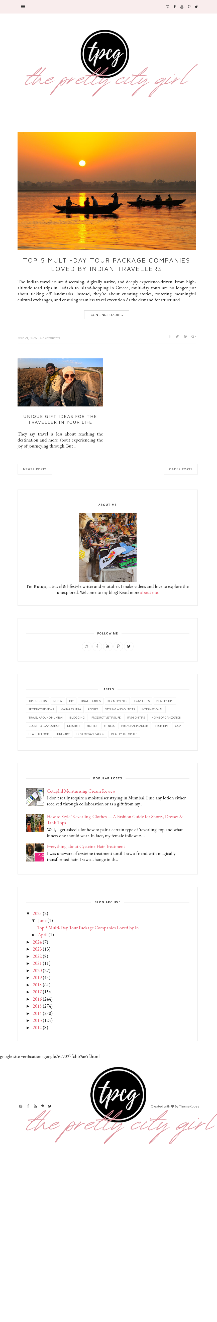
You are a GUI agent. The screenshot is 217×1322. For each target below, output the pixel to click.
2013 (37, 1020)
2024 (37, 942)
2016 (37, 999)
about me (149, 592)
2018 (37, 985)
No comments (50, 338)
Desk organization (90, 734)
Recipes (93, 709)
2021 (37, 963)
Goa (178, 725)
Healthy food (39, 734)
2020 (37, 970)
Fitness (109, 725)
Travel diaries (90, 701)
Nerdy (57, 701)
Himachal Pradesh (134, 725)
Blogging (77, 717)
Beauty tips (164, 701)
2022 (37, 956)
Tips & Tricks (38, 701)
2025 (37, 913)
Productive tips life (106, 717)
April (43, 935)
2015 (37, 1006)
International (152, 709)
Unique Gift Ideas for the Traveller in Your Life (60, 419)
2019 (37, 977)
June (42, 920)
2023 (37, 949)
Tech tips (161, 725)
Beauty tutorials (124, 734)
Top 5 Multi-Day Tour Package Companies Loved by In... (89, 928)
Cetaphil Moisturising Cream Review (81, 791)
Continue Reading (107, 315)
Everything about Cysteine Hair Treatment (86, 846)
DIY (71, 701)
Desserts (73, 725)
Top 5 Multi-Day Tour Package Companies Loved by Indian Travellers (106, 264)
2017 (37, 992)
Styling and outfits (120, 709)
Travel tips (142, 701)
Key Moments (117, 701)
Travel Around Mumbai (46, 717)
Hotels (92, 725)
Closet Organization (44, 725)
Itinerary (63, 734)
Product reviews (41, 709)
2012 (37, 1027)
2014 (37, 1013)
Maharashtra (71, 709)
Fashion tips (136, 717)
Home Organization (166, 717)
